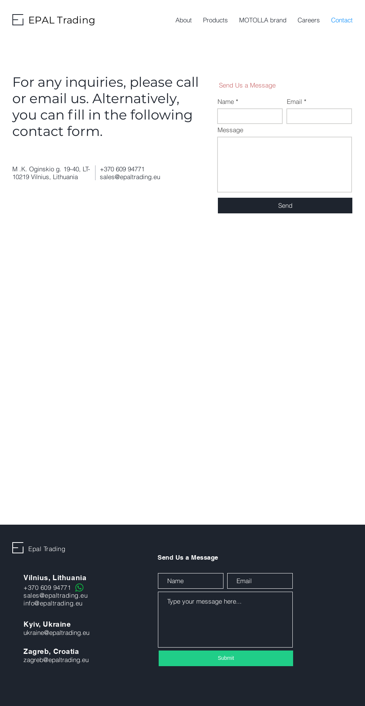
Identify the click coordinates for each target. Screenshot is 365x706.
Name (226, 101)
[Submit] (226, 658)
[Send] (285, 205)
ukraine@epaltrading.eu (56, 632)
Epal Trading (46, 549)
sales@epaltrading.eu (130, 177)
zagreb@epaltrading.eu (56, 660)
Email (294, 101)
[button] (215, 20)
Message (230, 130)
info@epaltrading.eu (53, 603)
